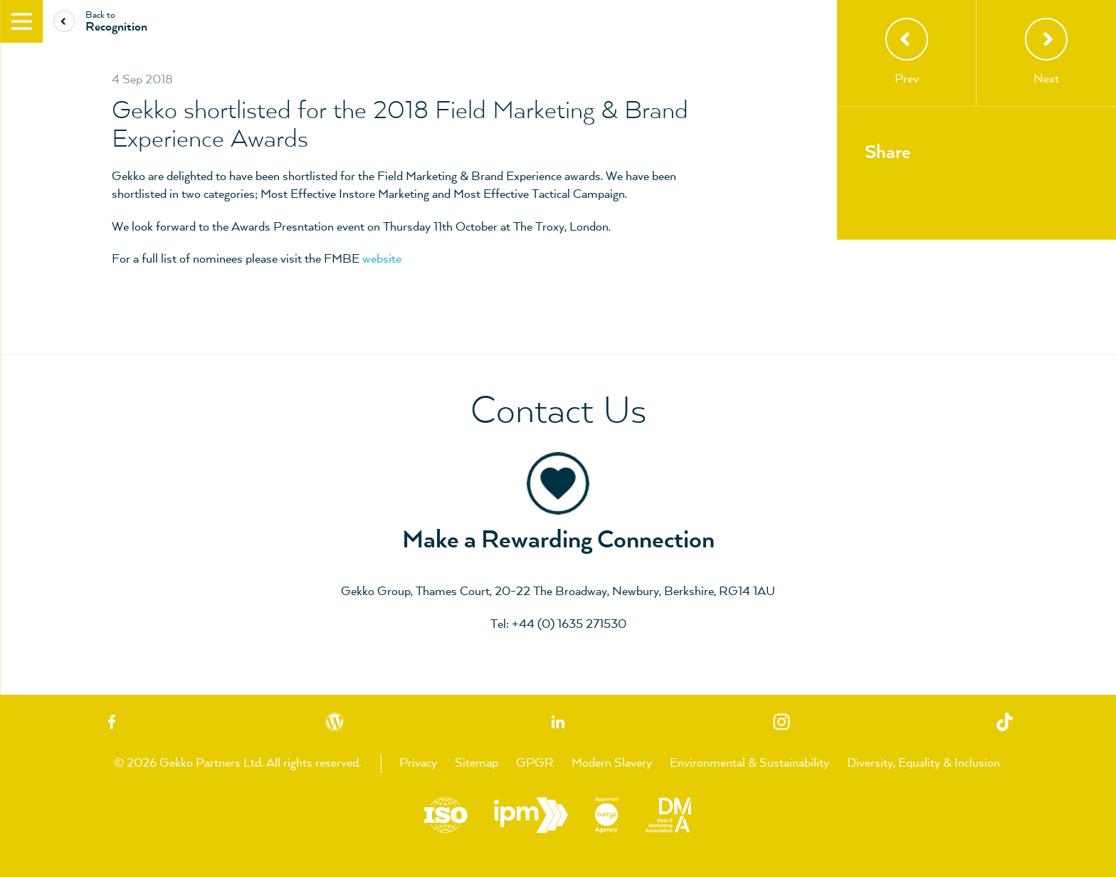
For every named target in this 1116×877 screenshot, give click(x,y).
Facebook (111, 721)
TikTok (1004, 721)
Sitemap (476, 763)
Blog (335, 721)
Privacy (418, 763)
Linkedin (558, 721)
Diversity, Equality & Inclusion (923, 763)
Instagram (781, 721)
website (381, 259)
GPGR (535, 763)
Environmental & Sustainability (749, 763)
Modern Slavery (612, 763)
